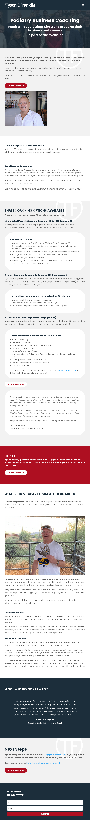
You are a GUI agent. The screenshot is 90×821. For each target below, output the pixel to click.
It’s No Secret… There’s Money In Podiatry (43, 764)
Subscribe (45, 815)
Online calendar (16, 384)
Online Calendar (16, 86)
